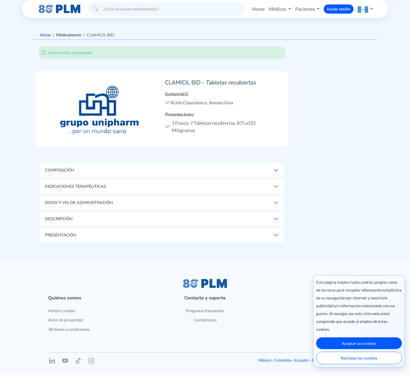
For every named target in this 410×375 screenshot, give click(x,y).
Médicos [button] (278, 9)
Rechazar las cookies (359, 357)
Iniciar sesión (338, 9)
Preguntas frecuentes (205, 310)
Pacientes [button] (305, 9)
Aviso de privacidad (65, 319)
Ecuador (301, 359)
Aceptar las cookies (359, 343)
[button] (365, 9)
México (264, 359)
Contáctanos (205, 319)
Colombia (283, 359)
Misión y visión (61, 310)
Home (258, 9)
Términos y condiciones (69, 329)
